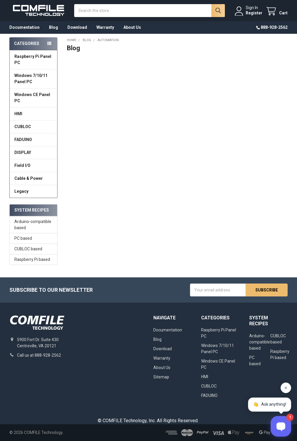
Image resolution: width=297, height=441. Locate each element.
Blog (53, 27)
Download (77, 27)
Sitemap (161, 377)
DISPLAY (22, 152)
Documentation (24, 27)
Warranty (105, 27)
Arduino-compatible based (32, 224)
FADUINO (23, 139)
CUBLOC (22, 126)
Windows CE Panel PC (32, 97)
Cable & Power (28, 178)
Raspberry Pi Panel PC (32, 59)
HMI (18, 113)
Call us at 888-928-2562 (39, 355)
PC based (23, 238)
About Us (132, 27)
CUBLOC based (28, 249)
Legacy (21, 191)
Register (254, 13)
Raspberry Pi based (32, 259)
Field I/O (22, 165)
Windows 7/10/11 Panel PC (30, 78)
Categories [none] (26, 43)
